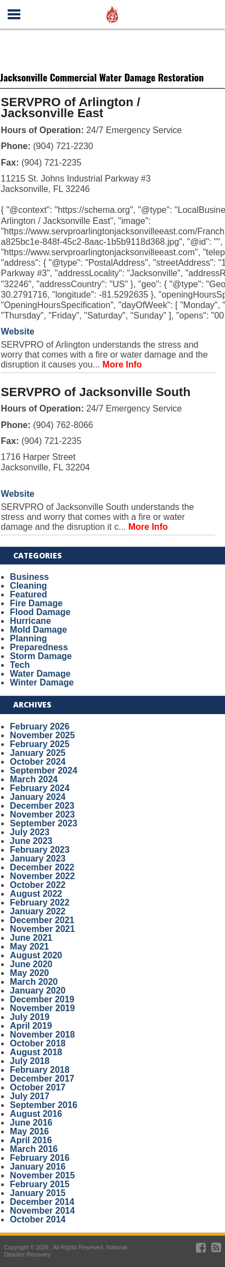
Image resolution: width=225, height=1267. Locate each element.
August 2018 (36, 1052)
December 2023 (42, 805)
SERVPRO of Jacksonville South (96, 392)
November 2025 (42, 735)
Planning (28, 638)
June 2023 (31, 841)
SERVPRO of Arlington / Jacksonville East (70, 107)
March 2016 (34, 1149)
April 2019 (31, 1025)
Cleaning (28, 585)
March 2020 (34, 981)
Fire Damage (36, 603)
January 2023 (37, 858)
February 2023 (40, 849)
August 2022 (36, 893)
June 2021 (31, 937)
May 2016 (29, 1131)
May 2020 (29, 973)
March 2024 (34, 779)
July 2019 (29, 1017)
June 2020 (31, 964)
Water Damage (40, 673)
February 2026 (40, 726)
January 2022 (37, 911)
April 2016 (31, 1140)
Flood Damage (40, 612)
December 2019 (42, 999)
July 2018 (29, 1061)
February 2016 (40, 1157)
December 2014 (42, 1201)
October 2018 (37, 1043)
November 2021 (42, 929)
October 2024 (37, 761)
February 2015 (40, 1184)
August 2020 (36, 955)
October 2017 (37, 1087)
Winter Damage (42, 682)
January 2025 (37, 753)
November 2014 (42, 1210)
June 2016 (31, 1122)
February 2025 (40, 744)
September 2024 (43, 770)
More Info (122, 364)
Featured (28, 594)
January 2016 (37, 1166)
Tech (20, 665)
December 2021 (42, 920)
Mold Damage (38, 629)
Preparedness (39, 647)
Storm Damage (41, 656)
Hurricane (30, 621)
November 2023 (42, 814)
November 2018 (42, 1034)
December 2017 (42, 1078)
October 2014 (37, 1219)
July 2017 (29, 1096)
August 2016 (36, 1113)
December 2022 (42, 867)
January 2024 (37, 797)
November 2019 (42, 1008)
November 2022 (42, 876)
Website (18, 331)
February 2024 (40, 788)
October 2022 (37, 885)
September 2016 (43, 1105)
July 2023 (29, 832)
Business (29, 577)
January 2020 (37, 990)
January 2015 (37, 1193)
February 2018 (40, 1069)
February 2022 (40, 902)
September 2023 (43, 823)
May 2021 (29, 946)
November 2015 (42, 1175)
